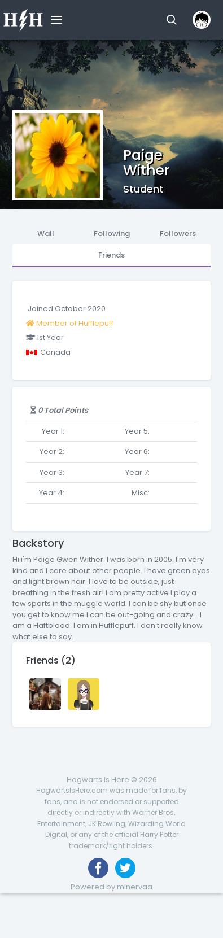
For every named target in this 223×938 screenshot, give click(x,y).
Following (112, 233)
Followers (178, 233)
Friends (111, 255)
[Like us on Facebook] (98, 868)
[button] (171, 20)
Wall (45, 233)
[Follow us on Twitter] (125, 868)
